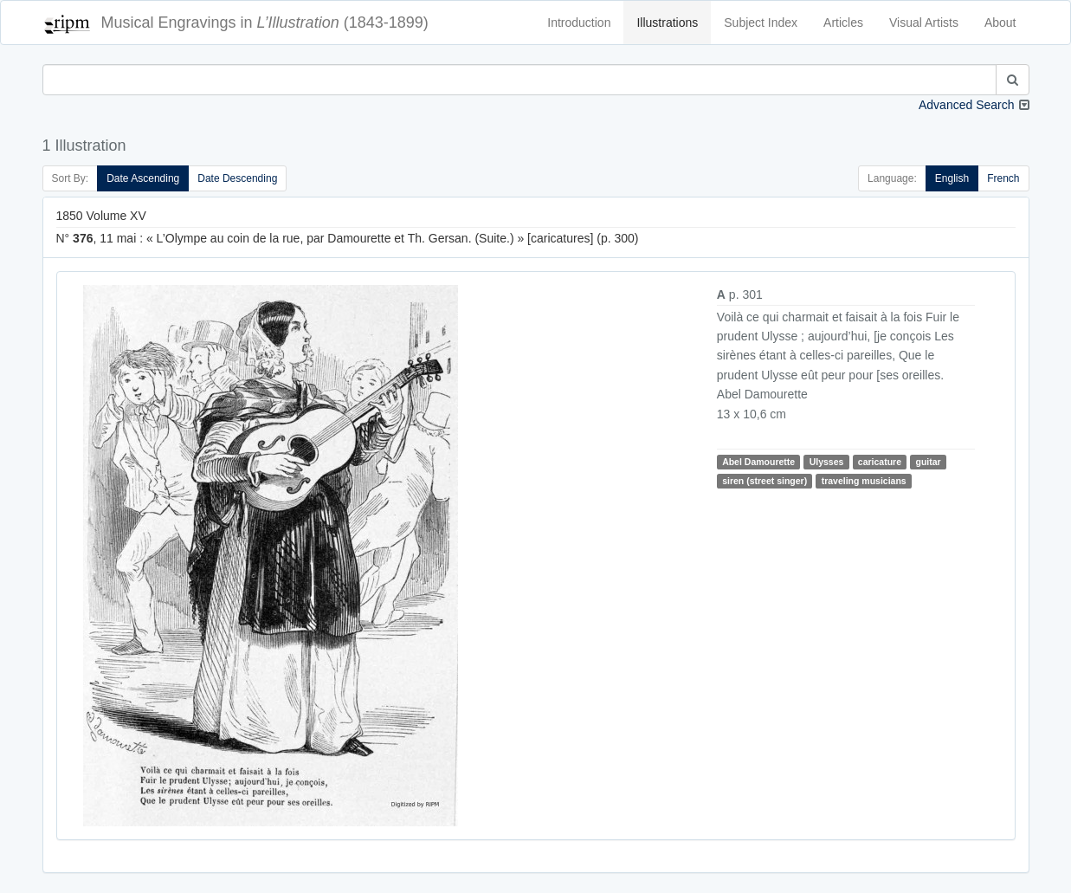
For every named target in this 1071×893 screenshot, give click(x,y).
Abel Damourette (758, 461)
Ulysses (827, 461)
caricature (879, 461)
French (1003, 178)
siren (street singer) (764, 481)
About (1000, 22)
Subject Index (760, 22)
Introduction (578, 22)
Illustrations (667, 22)
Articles (843, 22)
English (952, 178)
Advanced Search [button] (967, 105)
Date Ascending (142, 178)
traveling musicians (864, 481)
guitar (928, 461)
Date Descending (237, 178)
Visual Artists (923, 22)
